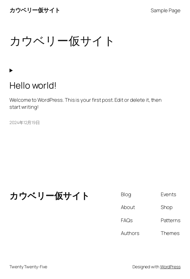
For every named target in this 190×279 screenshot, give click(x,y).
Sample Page (166, 10)
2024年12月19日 (24, 122)
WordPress (170, 267)
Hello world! (33, 85)
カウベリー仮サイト (34, 10)
